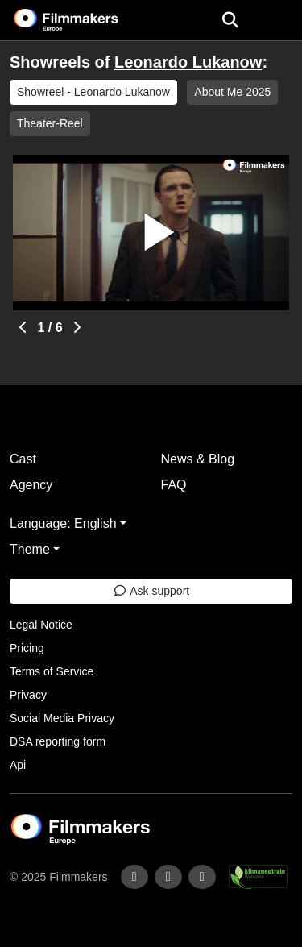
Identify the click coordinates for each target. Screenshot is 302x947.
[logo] (85, 20)
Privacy (28, 694)
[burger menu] (278, 20)
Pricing (27, 648)
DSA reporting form (57, 741)
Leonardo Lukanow (188, 62)
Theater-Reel (50, 123)
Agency (31, 485)
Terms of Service (51, 671)
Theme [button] (30, 549)
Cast (23, 459)
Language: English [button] (63, 523)
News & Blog (198, 459)
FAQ (174, 485)
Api (18, 764)
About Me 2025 (232, 91)
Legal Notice (41, 624)
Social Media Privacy (62, 718)
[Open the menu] (230, 20)
